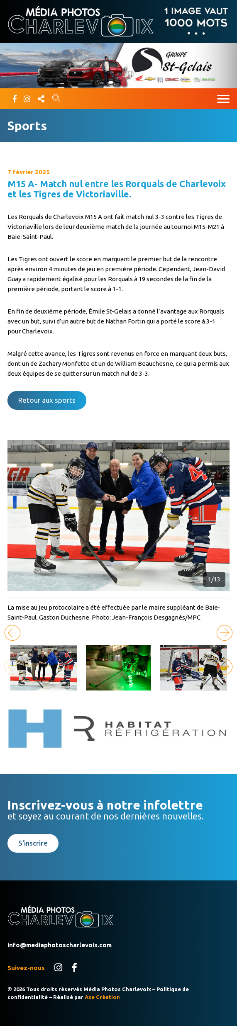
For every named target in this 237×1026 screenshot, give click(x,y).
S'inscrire (33, 843)
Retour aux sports (47, 400)
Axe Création (102, 997)
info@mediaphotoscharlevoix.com (59, 944)
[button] (224, 633)
